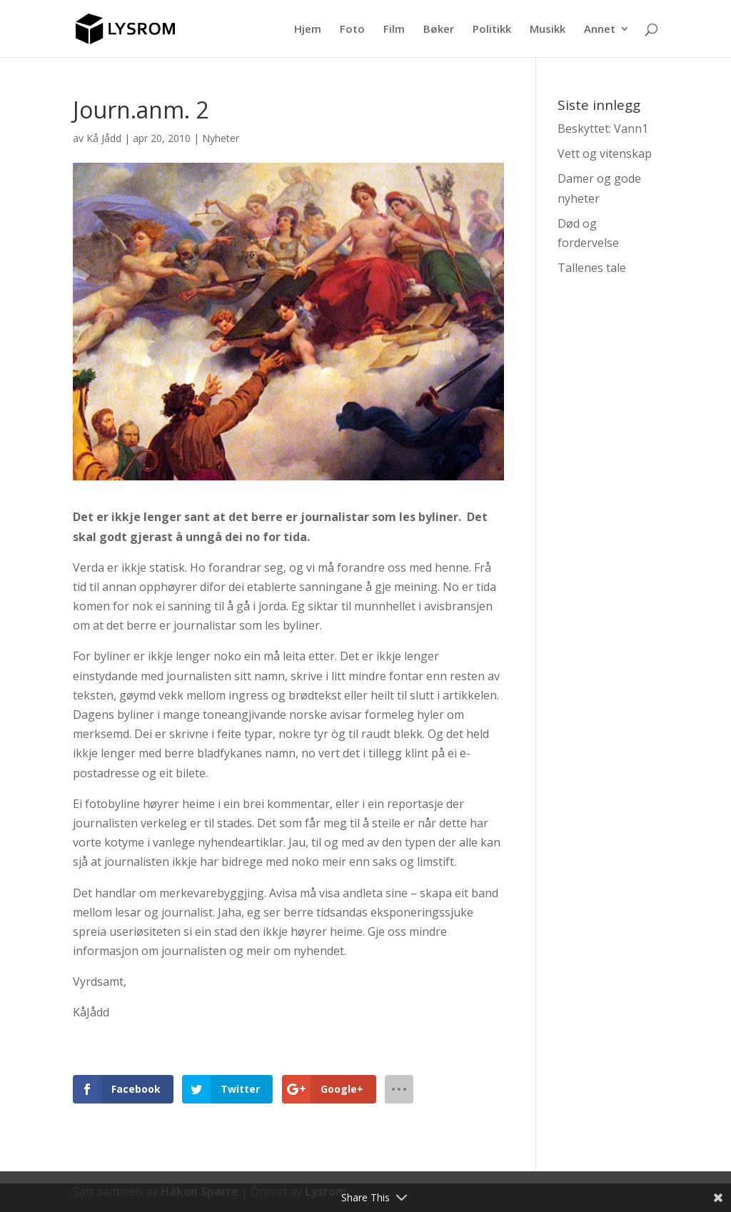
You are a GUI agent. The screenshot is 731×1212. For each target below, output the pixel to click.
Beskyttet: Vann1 (603, 128)
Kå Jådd (103, 138)
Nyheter (220, 138)
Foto (352, 30)
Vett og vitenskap (605, 153)
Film (394, 30)
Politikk (492, 30)
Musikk (547, 30)
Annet (599, 30)
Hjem (307, 30)
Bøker (438, 30)
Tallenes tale (592, 268)
